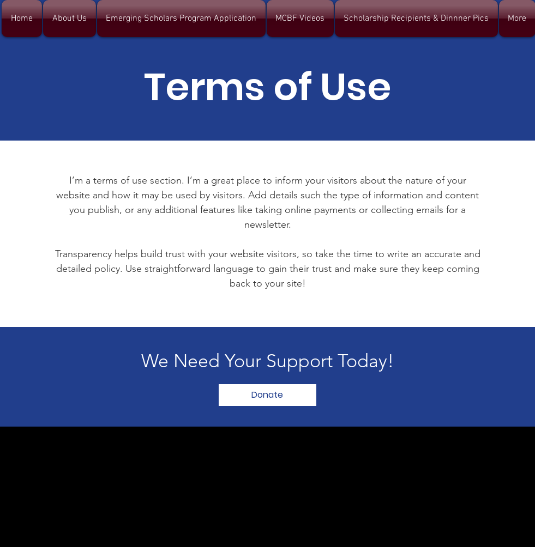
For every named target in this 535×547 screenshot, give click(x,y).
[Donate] (267, 395)
